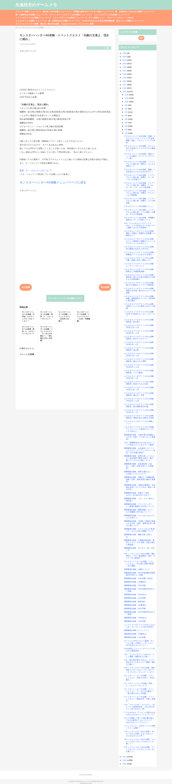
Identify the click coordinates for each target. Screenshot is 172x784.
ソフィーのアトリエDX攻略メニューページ (33, 18)
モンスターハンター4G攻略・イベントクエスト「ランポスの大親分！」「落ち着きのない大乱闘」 (139, 691)
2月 (126, 130)
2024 (125, 60)
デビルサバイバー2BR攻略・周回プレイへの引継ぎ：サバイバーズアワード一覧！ (139, 156)
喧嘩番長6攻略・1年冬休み (135, 618)
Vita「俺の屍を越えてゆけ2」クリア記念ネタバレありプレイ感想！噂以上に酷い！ (139, 662)
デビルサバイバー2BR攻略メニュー (138, 206)
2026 (125, 53)
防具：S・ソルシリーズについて (36, 170)
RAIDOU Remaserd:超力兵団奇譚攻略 (98, 21)
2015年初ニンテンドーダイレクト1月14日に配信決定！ (139, 650)
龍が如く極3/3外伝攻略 (49, 24)
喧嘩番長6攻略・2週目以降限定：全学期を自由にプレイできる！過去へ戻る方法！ (140, 487)
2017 (125, 85)
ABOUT (130, 18)
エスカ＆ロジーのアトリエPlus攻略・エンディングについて (140, 265)
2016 (125, 88)
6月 (126, 116)
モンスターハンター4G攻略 (99, 48)
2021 (125, 71)
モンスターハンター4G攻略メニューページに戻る (53, 182)
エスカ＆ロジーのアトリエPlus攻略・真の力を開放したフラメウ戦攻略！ (140, 284)
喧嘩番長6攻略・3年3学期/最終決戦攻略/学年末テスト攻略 (139, 574)
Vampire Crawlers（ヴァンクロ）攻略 (77, 24)
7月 (126, 112)
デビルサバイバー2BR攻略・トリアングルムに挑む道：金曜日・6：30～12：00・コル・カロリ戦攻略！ (139, 185)
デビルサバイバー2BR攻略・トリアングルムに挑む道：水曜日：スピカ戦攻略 (139, 201)
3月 (126, 126)
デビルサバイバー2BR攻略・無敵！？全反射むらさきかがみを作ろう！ (139, 170)
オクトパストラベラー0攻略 (27, 24)
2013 (125, 760)
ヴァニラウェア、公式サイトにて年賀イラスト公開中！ (139, 727)
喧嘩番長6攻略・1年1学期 (134, 637)
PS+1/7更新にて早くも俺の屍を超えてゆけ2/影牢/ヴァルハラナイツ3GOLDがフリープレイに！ (139, 720)
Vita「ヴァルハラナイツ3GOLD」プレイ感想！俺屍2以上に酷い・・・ (139, 655)
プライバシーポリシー (116, 18)
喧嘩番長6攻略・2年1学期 (134, 609)
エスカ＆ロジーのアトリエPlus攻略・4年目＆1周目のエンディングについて (140, 314)
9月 (126, 105)
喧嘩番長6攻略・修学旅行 (134, 602)
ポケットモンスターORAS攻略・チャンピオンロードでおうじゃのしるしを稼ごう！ (139, 749)
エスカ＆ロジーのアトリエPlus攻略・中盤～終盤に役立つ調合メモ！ (140, 259)
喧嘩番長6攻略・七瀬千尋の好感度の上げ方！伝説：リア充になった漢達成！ (139, 437)
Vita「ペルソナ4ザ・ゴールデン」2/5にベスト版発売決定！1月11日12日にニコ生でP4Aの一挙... (139, 707)
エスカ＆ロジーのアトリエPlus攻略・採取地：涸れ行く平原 (140, 394)
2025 (125, 57)
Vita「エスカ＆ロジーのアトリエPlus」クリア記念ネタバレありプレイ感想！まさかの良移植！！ (140, 225)
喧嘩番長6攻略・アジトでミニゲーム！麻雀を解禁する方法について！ (139, 505)
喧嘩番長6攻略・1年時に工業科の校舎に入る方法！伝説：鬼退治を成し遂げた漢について (140, 523)
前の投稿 (105, 287)
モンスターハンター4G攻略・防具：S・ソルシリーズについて (139, 684)
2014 (125, 757)
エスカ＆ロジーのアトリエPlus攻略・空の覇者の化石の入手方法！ (140, 248)
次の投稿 (26, 287)
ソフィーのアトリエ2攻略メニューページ (70, 18)
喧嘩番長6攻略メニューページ (136, 630)
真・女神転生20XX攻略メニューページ (64, 21)
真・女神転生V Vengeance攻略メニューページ (134, 12)
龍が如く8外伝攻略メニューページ (57, 12)
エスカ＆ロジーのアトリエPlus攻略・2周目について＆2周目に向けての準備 (140, 306)
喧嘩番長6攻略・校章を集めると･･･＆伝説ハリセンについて (139, 473)
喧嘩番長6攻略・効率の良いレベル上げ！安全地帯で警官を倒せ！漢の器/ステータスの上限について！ (139, 458)
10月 (127, 102)
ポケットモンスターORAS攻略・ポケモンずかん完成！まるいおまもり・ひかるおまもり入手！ (139, 733)
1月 (126, 133)
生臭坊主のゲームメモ (36, 5)
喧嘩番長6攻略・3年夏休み (135, 582)
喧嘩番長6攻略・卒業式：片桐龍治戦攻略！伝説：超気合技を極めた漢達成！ (139, 479)
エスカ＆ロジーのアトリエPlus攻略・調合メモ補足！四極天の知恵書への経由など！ (140, 233)
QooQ (90, 783)
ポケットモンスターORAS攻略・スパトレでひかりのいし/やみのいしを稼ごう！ (139, 741)
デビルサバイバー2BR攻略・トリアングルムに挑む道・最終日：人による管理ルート (139, 164)
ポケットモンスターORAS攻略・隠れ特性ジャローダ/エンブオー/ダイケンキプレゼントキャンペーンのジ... (139, 670)
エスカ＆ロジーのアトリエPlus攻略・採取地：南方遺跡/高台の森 (140, 405)
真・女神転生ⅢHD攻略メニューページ (32, 15)
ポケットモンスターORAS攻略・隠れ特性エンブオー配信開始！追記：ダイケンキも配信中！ (139, 556)
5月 (126, 119)
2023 (125, 64)
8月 (126, 109)
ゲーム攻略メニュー (97, 18)
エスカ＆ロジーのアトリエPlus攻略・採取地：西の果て (140, 321)
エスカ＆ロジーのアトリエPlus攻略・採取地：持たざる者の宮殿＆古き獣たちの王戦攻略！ (140, 277)
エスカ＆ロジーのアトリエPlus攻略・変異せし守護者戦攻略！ (140, 270)
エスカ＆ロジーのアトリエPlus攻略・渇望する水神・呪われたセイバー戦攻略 (140, 290)
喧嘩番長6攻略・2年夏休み (135, 605)
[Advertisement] (65, 69)
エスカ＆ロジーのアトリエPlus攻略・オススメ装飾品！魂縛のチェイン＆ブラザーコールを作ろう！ (140, 241)
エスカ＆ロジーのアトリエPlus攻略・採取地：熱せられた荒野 (140, 360)
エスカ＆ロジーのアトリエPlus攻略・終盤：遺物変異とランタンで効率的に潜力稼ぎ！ (140, 298)
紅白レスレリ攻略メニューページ (130, 21)
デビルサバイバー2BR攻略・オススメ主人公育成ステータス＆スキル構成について (139, 148)
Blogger (89, 774)
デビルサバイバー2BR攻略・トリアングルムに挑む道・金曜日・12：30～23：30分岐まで (139, 177)
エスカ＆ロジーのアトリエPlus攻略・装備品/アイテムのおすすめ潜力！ (140, 253)
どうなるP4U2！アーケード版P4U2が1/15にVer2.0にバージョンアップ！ (139, 713)
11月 (127, 98)
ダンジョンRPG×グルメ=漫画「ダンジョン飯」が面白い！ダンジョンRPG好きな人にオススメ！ (139, 643)
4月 (126, 123)
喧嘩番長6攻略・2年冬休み (135, 595)
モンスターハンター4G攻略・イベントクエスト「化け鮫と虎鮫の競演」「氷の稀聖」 (139, 563)
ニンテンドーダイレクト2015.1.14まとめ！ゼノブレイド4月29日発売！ (139, 626)
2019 (125, 78)
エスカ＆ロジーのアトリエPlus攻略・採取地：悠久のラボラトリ (140, 338)
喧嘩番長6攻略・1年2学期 (134, 621)
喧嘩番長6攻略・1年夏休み (135, 634)
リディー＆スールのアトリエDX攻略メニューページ (70, 15)
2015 (125, 92)
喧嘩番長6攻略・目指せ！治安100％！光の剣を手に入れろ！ (137, 494)
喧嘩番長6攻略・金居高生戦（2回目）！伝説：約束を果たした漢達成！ (138, 466)
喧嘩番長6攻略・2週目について (137, 569)
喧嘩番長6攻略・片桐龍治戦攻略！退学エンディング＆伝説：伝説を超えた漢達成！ (139, 542)
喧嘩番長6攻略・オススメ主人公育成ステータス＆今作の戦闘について (139, 530)
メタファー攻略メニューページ (28, 12)
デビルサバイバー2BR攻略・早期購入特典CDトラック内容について (139, 219)
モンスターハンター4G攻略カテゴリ (65, 298)
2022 (125, 67)
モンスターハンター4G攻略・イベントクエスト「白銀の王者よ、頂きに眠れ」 (139, 677)
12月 (127, 95)
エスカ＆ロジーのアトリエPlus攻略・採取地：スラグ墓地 (140, 371)
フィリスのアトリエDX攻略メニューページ (112, 15)
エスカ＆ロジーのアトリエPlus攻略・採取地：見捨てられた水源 (140, 383)
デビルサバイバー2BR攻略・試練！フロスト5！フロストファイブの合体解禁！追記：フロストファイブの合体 (139, 139)
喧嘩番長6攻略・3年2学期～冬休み (138, 578)
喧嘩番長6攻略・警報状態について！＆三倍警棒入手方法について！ (139, 511)
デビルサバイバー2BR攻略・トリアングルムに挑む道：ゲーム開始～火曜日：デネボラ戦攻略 (139, 212)
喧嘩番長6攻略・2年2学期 (134, 598)
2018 (125, 81)
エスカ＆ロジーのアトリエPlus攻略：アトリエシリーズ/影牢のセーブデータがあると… (140, 429)
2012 (125, 764)
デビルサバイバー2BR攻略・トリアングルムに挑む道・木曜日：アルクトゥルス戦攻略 (139, 193)
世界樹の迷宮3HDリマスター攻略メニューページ (93, 12)
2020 (125, 74)
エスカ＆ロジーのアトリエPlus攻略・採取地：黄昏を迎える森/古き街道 (140, 417)
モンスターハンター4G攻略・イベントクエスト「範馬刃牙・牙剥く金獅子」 (139, 699)
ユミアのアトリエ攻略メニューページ (31, 21)
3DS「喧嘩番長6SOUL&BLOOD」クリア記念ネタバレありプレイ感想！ (139, 444)
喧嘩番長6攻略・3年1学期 (134, 585)
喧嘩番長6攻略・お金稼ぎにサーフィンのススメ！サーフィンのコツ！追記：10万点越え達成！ (139, 450)
